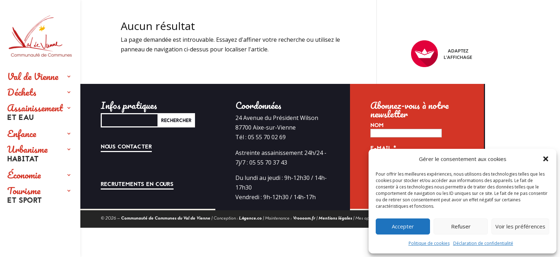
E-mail (383, 148)
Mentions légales (335, 218)
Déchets (21, 92)
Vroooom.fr (304, 218)
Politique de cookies (429, 243)
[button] (545, 158)
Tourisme (24, 195)
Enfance (21, 133)
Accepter (403, 226)
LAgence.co (250, 218)
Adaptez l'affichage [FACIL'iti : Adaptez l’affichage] (441, 53)
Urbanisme (27, 154)
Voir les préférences (520, 226)
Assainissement (35, 113)
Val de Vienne (32, 76)
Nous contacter (126, 146)
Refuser (461, 226)
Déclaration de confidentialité (483, 243)
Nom (377, 125)
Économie (24, 175)
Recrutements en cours (137, 184)
